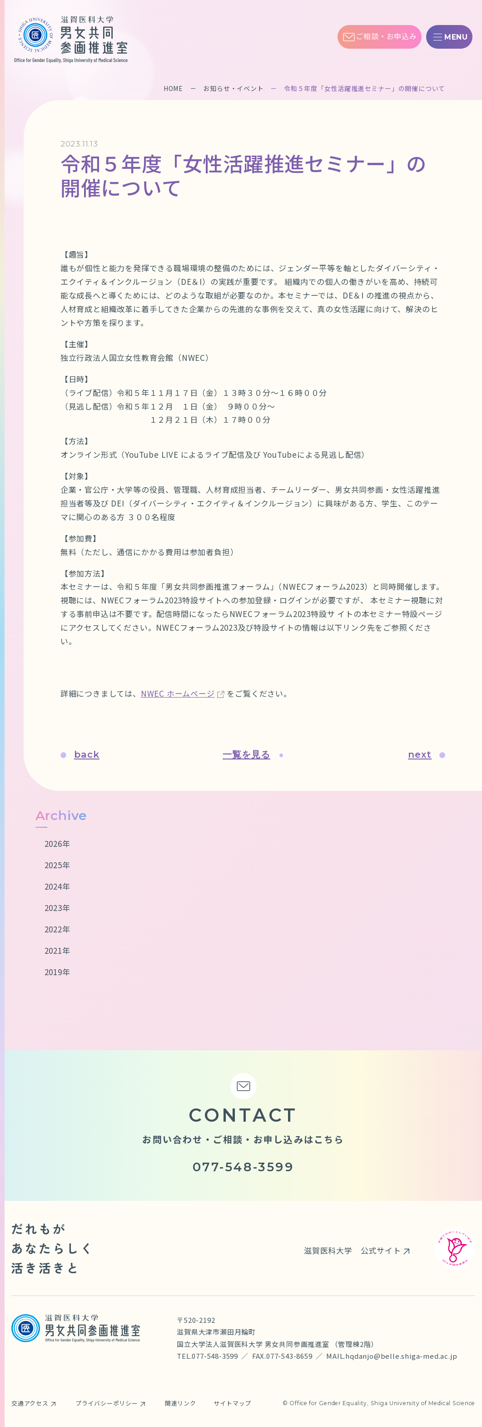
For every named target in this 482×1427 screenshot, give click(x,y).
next (427, 754)
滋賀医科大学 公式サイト (352, 1250)
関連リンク (180, 1403)
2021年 (57, 950)
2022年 (57, 929)
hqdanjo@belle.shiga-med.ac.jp (401, 1356)
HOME (173, 88)
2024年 (57, 886)
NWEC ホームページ (178, 693)
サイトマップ (233, 1403)
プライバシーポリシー (106, 1403)
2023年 (57, 907)
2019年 (57, 971)
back (79, 754)
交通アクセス (30, 1403)
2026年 (57, 843)
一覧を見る (253, 754)
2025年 (57, 864)
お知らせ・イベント (233, 88)
